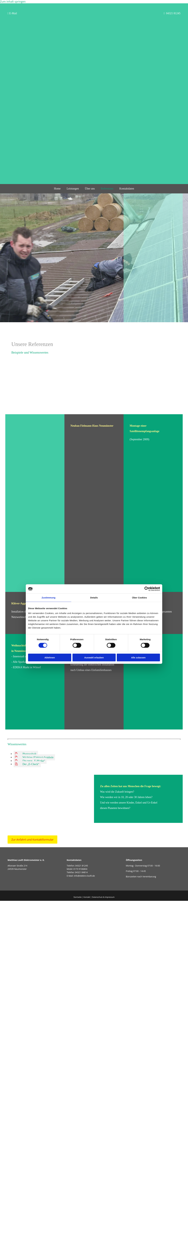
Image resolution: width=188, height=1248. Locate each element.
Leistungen (73, 188)
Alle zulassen (138, 657)
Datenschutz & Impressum (103, 897)
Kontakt (87, 897)
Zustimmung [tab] (48, 597)
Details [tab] (94, 597)
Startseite (78, 897)
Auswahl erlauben (94, 657)
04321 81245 (81, 865)
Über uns (90, 188)
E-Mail (12, 13)
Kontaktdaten (126, 188)
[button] (32, 839)
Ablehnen (49, 657)
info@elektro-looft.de (84, 875)
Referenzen (107, 188)
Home (57, 188)
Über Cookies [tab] (139, 597)
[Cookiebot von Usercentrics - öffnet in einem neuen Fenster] (146, 589)
